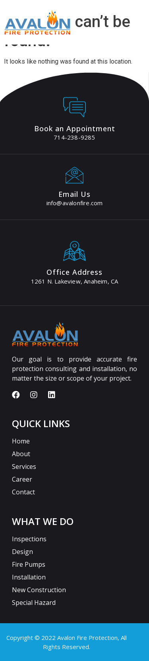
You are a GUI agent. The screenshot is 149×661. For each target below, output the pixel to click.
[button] (142, 30)
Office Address (74, 272)
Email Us (74, 194)
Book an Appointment (74, 128)
